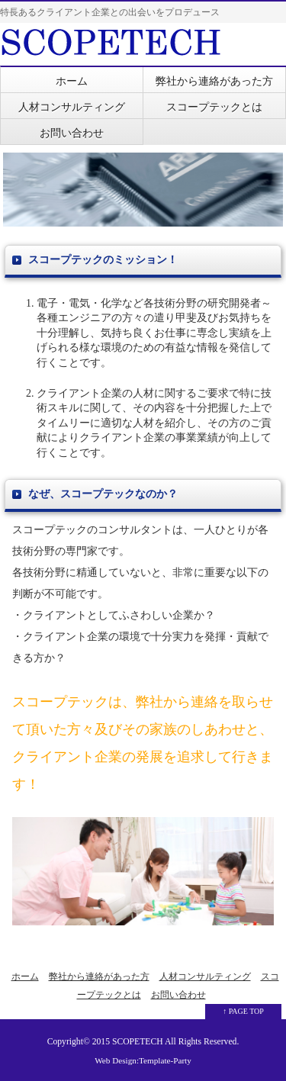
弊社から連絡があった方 (214, 81)
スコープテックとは (214, 107)
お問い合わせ (72, 133)
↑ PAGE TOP (243, 1011)
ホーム (72, 81)
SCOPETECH (137, 1042)
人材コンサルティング (71, 107)
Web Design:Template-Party (143, 1060)
